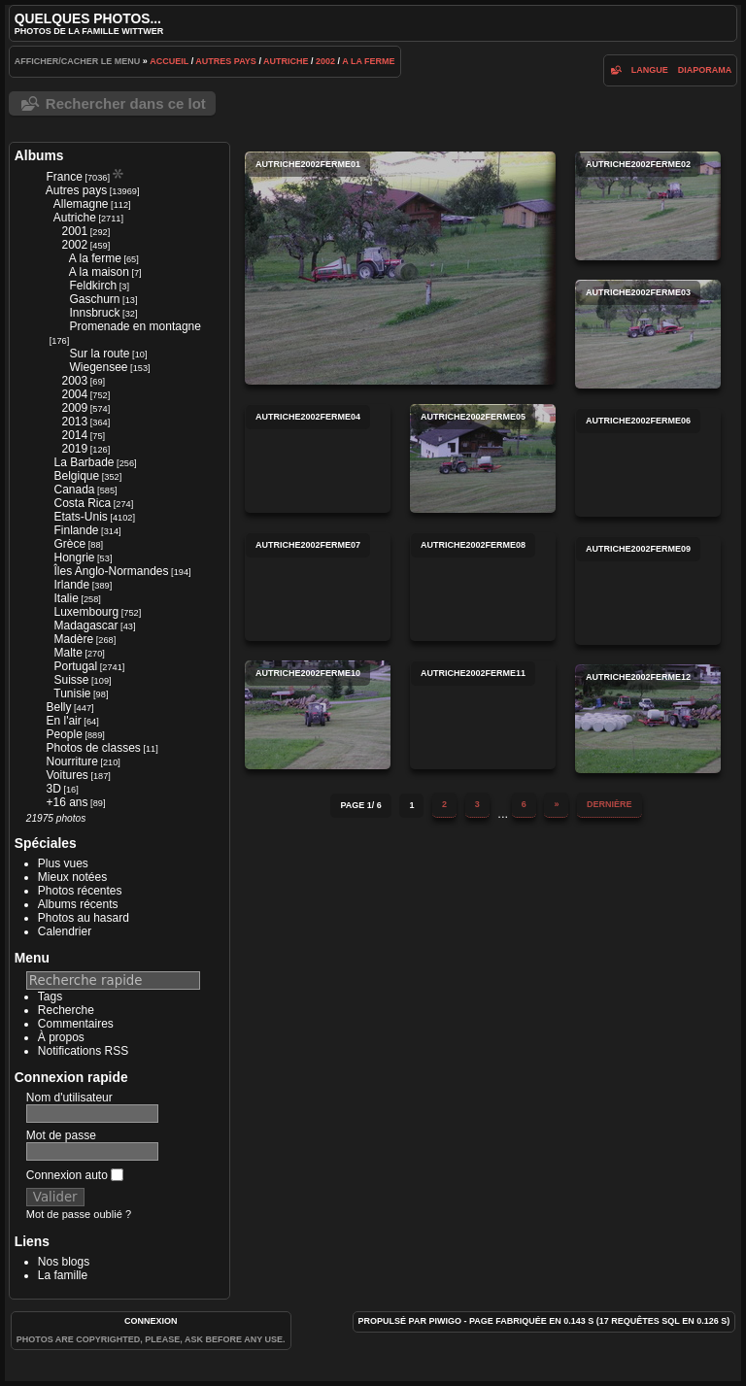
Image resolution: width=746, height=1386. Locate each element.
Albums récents (78, 904)
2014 (74, 435)
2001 (74, 231)
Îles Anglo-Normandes (110, 571)
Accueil (169, 61)
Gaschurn (94, 299)
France (64, 177)
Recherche (66, 1010)
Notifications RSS (83, 1051)
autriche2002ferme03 (648, 334)
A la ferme (368, 61)
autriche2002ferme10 (317, 714)
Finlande (75, 530)
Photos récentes (80, 890)
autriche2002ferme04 (317, 458)
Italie (65, 598)
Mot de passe (61, 1135)
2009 (74, 408)
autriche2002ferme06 (648, 462)
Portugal (75, 666)
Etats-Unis (80, 517)
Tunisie (71, 693)
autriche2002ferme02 (648, 206)
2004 (74, 394)
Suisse (70, 680)
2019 (74, 449)
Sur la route (99, 353)
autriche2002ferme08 (483, 586)
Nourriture (71, 761)
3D (53, 788)
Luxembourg (86, 612)
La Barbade (83, 462)
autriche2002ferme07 (317, 586)
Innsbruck (94, 313)
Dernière (609, 804)
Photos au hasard (83, 918)
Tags (50, 996)
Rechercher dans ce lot (126, 103)
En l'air (63, 720)
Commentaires (76, 1024)
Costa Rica (82, 503)
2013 (74, 421)
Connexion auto (74, 1175)
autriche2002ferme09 (648, 590)
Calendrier (64, 931)
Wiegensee (98, 367)
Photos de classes (93, 748)
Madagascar (85, 625)
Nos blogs (63, 1261)
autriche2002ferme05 (483, 458)
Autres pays (225, 61)
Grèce (69, 544)
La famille (62, 1275)
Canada (73, 489)
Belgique (76, 476)
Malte (67, 652)
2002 (325, 61)
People (64, 734)
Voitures (66, 775)
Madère (73, 639)
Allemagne (81, 204)
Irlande (71, 585)
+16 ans (66, 802)
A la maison (99, 272)
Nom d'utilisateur (69, 1097)
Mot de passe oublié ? (78, 1214)
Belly (58, 707)
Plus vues (63, 863)
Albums (39, 155)
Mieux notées (72, 877)
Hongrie (73, 557)
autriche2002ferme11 (483, 714)
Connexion (151, 1321)
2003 (74, 381)
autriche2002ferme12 (648, 718)
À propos (61, 1037)
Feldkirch (93, 285)
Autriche (286, 61)
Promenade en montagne (134, 326)
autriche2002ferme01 (400, 268)
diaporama (705, 70)
